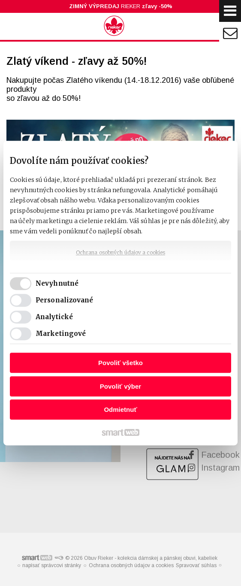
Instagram (220, 467)
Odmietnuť (120, 409)
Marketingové (61, 333)
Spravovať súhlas (196, 565)
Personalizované (64, 300)
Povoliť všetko (120, 362)
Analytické (54, 317)
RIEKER (120, 6)
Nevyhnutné (57, 283)
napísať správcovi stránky (51, 565)
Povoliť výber (120, 386)
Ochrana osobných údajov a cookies (120, 252)
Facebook (220, 454)
